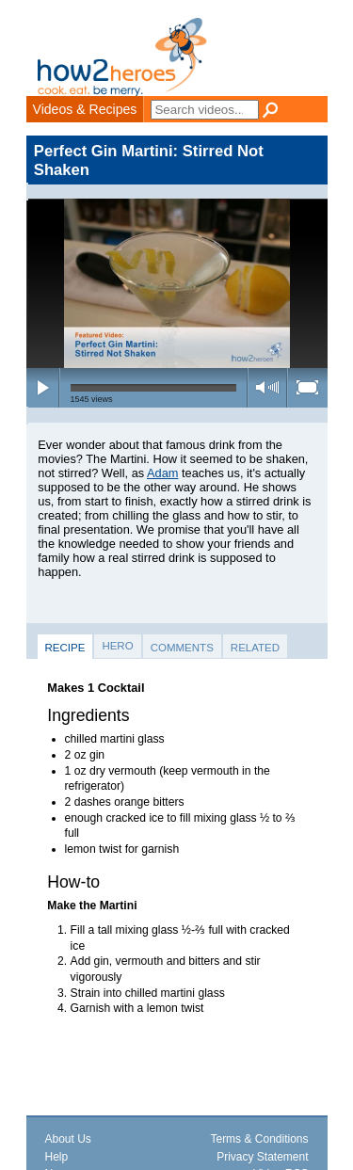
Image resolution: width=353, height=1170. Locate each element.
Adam (162, 473)
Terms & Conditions (259, 1139)
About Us (68, 1139)
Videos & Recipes (85, 109)
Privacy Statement (262, 1156)
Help (57, 1156)
